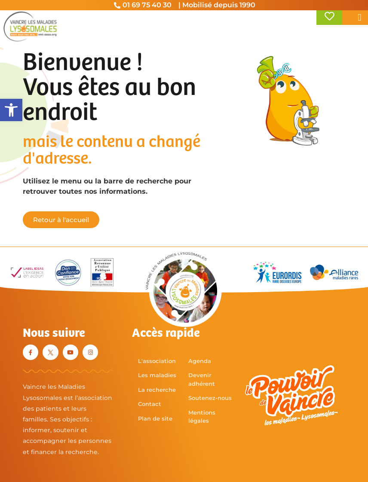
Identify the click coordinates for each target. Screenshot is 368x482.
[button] (11, 110)
